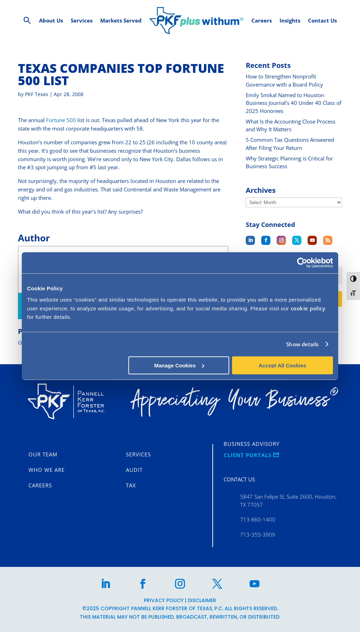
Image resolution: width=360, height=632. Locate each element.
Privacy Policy (164, 600)
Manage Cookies (179, 365)
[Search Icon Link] (27, 20)
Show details (302, 344)
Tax (131, 485)
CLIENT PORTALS (251, 455)
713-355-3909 (257, 534)
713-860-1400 (257, 519)
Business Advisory (251, 444)
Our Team (42, 454)
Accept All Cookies (282, 365)
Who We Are (46, 470)
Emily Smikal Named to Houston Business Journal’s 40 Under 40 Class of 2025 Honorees (293, 102)
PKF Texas (36, 94)
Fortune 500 (61, 120)
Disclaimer (202, 600)
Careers (40, 485)
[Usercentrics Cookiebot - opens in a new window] (302, 263)
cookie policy (308, 307)
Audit (134, 470)
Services (138, 454)
